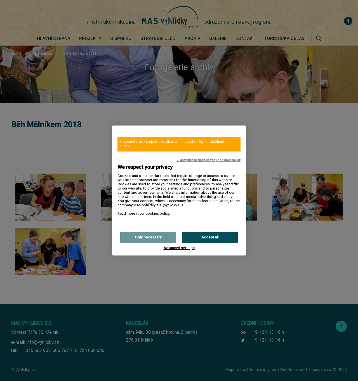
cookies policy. (158, 213)
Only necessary (148, 237)
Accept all (209, 237)
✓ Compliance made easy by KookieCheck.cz (208, 160)
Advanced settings (179, 248)
